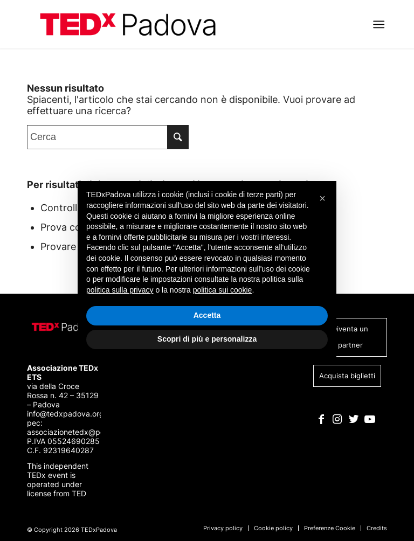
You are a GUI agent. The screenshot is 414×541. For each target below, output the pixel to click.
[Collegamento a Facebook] (321, 419)
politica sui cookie (222, 290)
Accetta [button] (207, 315)
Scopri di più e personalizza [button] (207, 339)
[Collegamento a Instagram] (337, 419)
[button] (322, 198)
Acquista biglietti (347, 375)
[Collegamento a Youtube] (369, 419)
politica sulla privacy (120, 290)
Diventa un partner (350, 336)
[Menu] (378, 24)
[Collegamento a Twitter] (353, 419)
